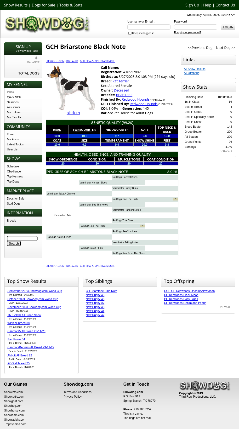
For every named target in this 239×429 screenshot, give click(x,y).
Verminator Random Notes (127, 210)
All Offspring (191, 73)
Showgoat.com (13, 401)
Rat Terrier (121, 81)
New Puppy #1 (95, 311)
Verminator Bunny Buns (125, 188)
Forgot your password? (187, 32)
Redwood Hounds (135, 99)
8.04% (172, 171)
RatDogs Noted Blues (91, 248)
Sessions (13, 102)
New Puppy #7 (95, 303)
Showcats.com (13, 392)
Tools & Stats (70, 5)
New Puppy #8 (95, 307)
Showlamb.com (14, 415)
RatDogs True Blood (123, 220)
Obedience (14, 171)
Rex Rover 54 (16, 339)
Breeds (11, 220)
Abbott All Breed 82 (19, 355)
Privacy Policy (73, 396)
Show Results (16, 5)
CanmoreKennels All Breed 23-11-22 (30, 347)
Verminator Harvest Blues (93, 182)
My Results (14, 117)
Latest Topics (15, 144)
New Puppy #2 (95, 315)
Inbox (10, 92)
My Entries (14, 112)
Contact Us (225, 5)
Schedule (13, 166)
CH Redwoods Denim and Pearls (185, 303)
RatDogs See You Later (125, 231)
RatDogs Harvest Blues (125, 177)
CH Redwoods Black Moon (181, 295)
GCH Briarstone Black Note (97, 61)
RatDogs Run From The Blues (129, 253)
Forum (11, 134)
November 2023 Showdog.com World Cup (34, 307)
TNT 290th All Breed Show (24, 315)
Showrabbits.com (15, 419)
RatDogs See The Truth (125, 199)
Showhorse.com (14, 410)
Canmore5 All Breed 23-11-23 (26, 331)
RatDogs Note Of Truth (59, 237)
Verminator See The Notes (94, 204)
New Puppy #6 (95, 299)
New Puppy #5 (95, 295)
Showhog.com (13, 405)
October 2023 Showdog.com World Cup (32, 299)
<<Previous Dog (200, 47)
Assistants (13, 107)
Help (207, 5)
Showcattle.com (14, 396)
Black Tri (73, 112)
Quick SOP (14, 97)
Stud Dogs (13, 203)
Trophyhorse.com (15, 424)
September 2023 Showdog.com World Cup (34, 291)
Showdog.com (55, 61)
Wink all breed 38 (18, 323)
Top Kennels (15, 176)
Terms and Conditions (77, 392)
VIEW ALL (227, 151)
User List (12, 149)
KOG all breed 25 (18, 363)
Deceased (72, 61)
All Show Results (194, 69)
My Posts (13, 139)
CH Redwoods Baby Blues (181, 299)
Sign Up (192, 5)
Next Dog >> (225, 47)
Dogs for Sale (43, 5)
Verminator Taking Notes (126, 242)
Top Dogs (13, 181)
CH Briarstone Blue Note (101, 291)
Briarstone (124, 94)
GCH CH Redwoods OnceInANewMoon (189, 291)
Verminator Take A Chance (61, 193)
